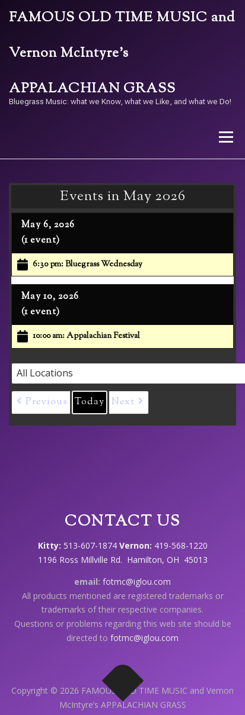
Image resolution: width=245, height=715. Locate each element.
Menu (225, 137)
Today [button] (89, 402)
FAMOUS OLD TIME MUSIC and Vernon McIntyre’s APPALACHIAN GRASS (122, 53)
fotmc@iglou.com (137, 581)
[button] (41, 402)
